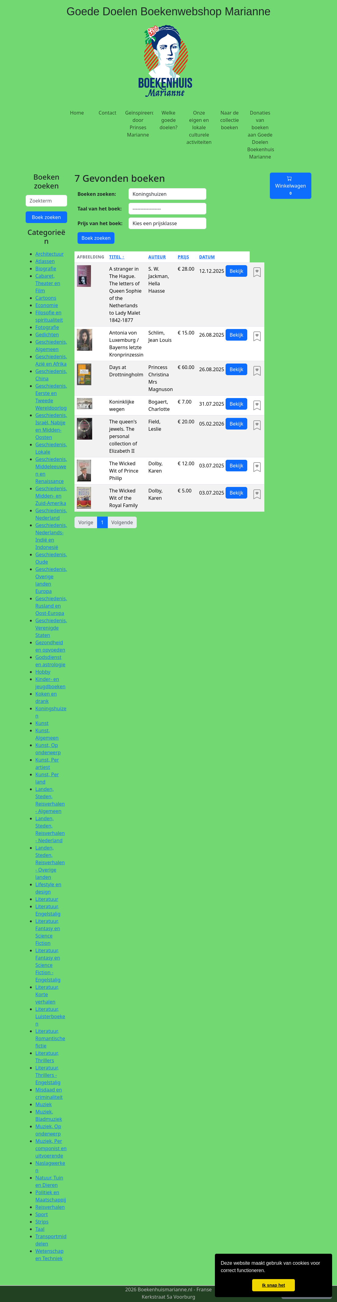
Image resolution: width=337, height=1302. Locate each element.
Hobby (42, 671)
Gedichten (47, 334)
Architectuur (49, 254)
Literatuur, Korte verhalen (47, 994)
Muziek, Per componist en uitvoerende (51, 1148)
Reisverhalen (50, 1207)
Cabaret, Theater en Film (47, 283)
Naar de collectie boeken (229, 120)
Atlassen (45, 261)
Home (77, 112)
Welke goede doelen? (169, 120)
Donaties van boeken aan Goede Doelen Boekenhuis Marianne (260, 134)
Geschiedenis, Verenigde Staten (51, 627)
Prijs (183, 257)
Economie (46, 305)
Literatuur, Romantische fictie (50, 1038)
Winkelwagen (290, 185)
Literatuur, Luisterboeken (50, 1016)
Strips (42, 1221)
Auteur (157, 257)
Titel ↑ (117, 257)
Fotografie (47, 327)
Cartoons (45, 297)
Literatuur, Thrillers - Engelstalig (47, 1075)
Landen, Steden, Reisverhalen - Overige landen (50, 862)
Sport (41, 1214)
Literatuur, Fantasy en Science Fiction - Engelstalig (47, 965)
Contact (107, 112)
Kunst (42, 723)
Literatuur (46, 899)
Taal (40, 1229)
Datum (207, 257)
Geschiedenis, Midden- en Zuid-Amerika (51, 496)
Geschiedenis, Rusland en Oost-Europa (51, 605)
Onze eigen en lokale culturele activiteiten (199, 127)
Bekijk (236, 271)
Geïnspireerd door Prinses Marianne (139, 123)
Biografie (45, 268)
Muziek (43, 1104)
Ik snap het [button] (273, 1285)
